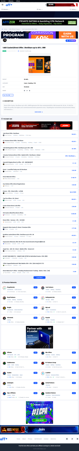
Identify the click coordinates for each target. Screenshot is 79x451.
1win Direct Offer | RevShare (11, 133)
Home (5, 29)
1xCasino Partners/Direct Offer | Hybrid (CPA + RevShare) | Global (21, 155)
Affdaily (18, 1)
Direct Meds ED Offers (9, 176)
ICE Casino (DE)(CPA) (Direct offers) (13, 213)
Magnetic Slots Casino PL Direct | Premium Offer (17, 227)
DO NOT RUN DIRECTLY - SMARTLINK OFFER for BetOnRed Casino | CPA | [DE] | (25, 256)
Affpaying (10, 1)
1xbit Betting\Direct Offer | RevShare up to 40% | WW (18, 148)
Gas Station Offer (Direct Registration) (14, 184)
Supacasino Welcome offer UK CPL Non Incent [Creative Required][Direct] (24, 241)
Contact (46, 439)
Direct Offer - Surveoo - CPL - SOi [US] (13, 220)
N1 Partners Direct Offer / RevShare (13, 140)
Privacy (30, 439)
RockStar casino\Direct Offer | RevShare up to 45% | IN (18, 234)
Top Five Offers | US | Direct (11, 198)
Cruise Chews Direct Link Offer (11, 205)
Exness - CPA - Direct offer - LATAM (13, 191)
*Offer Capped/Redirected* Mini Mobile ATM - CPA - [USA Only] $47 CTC (23, 263)
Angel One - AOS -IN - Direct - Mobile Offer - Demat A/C (18, 249)
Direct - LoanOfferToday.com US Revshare (15, 169)
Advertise (53, 439)
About (24, 439)
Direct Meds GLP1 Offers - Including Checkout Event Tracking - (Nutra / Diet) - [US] (26, 270)
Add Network (38, 439)
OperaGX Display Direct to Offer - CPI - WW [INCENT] (18, 162)
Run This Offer (8, 95)
